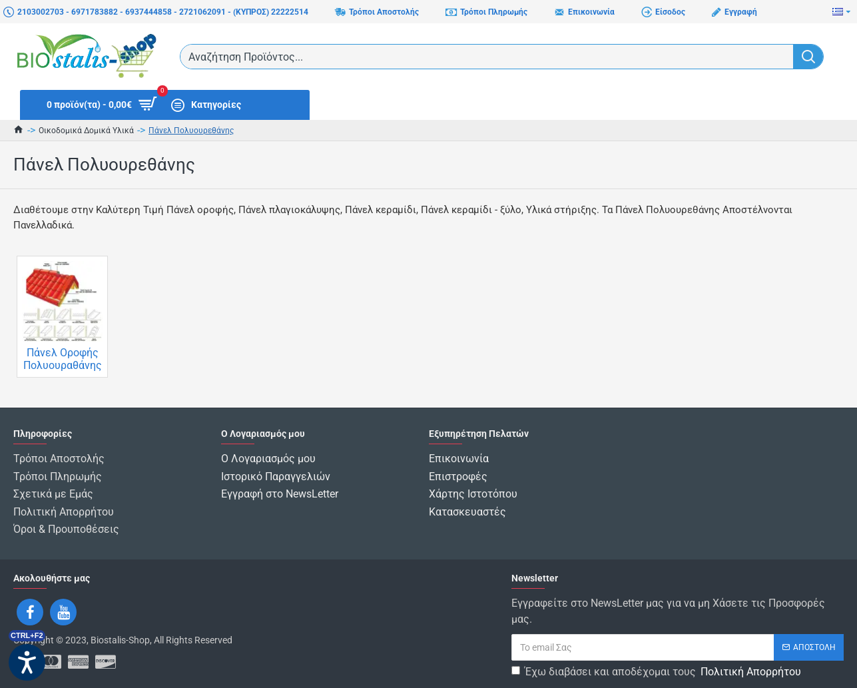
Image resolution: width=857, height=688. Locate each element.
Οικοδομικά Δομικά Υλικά (86, 130)
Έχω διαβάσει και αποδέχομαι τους (657, 664)
